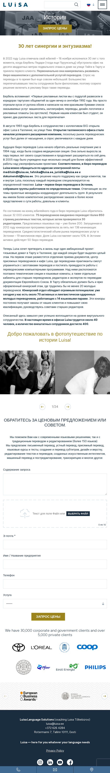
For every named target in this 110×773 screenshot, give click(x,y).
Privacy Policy (55, 750)
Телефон (9, 575)
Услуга (7, 595)
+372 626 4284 (55, 728)
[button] (90, 4)
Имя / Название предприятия (22, 555)
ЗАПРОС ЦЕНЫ (55, 28)
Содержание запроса (16, 469)
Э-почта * (9, 536)
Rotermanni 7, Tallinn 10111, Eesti (55, 732)
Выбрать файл (78, 513)
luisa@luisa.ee (55, 723)
